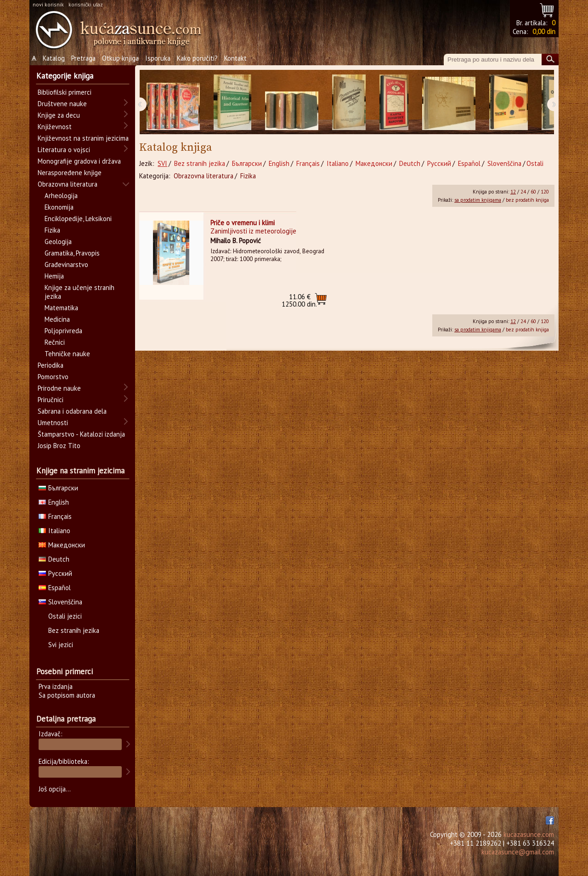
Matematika (61, 307)
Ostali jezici (65, 616)
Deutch (409, 163)
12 (513, 191)
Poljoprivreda (63, 330)
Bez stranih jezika (199, 163)
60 (533, 191)
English (279, 163)
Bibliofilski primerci (64, 92)
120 (545, 191)
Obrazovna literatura (203, 175)
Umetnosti (53, 422)
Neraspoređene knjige (70, 172)
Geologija (58, 241)
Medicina (57, 319)
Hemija (54, 276)
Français (308, 163)
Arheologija (61, 195)
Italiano (338, 163)
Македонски (374, 163)
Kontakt (235, 58)
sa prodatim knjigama (477, 200)
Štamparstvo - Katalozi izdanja (81, 434)
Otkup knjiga (120, 58)
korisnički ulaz (85, 4)
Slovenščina (504, 163)
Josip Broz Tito (59, 445)
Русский (439, 163)
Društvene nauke (62, 103)
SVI (162, 163)
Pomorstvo (53, 376)
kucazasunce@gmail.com (517, 852)
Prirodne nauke (59, 388)
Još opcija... (55, 789)
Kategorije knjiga (64, 76)
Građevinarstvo (66, 264)
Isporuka (157, 58)
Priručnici (50, 399)
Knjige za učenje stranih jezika (79, 292)
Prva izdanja (56, 686)
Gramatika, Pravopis (72, 253)
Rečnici (55, 342)
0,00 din (543, 31)
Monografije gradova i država (79, 161)
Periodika (50, 365)
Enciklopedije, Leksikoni (78, 218)
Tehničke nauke (67, 353)
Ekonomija (59, 207)
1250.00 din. (299, 300)
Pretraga (83, 58)
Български (247, 163)
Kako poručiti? (197, 58)
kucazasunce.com (528, 834)
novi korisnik (48, 4)
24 (523, 191)
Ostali (534, 163)
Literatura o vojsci (64, 149)
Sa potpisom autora (67, 695)
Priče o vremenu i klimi (242, 222)
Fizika (248, 175)
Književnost (55, 126)
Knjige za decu (59, 115)
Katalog (54, 58)
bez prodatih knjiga (527, 200)
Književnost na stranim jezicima (83, 138)
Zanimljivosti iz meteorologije (253, 231)
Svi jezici (60, 644)
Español (469, 163)
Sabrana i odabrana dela (72, 411)
